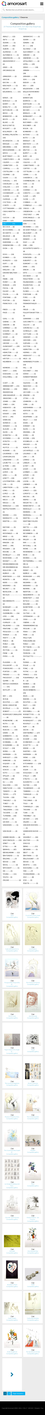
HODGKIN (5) (10, 374)
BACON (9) (9, 82)
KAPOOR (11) (30, 410)
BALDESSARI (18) (31, 89)
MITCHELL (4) (29, 546)
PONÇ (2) (28, 668)
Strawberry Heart (12, 1285)
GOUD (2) (8, 337)
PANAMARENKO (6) (30, 625)
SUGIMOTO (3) (31, 782)
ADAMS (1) (9, 43)
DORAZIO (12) (10, 260)
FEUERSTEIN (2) (31, 285)
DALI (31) (9, 224)
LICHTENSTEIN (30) (11, 481)
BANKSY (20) (28, 98)
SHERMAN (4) (30, 754)
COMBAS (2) (30, 202)
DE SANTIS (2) (11, 233)
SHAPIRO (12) (29, 751)
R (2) (25, 681)
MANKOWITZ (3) (31, 506)
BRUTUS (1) (30, 150)
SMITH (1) (28, 767)
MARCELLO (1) (31, 509)
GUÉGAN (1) (30, 343)
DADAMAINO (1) (29, 221)
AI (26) (28, 46)
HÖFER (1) (29, 374)
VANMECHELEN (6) (11, 837)
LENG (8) (10, 475)
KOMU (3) (28, 435)
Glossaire (37, 1408)
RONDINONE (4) (10, 720)
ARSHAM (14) (30, 76)
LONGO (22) (29, 490)
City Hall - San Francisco (12, 1217)
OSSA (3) (29, 619)
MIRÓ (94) (8, 546)
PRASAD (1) (11, 674)
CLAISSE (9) (10, 196)
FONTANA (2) (9, 297)
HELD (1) (27, 358)
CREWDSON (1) (31, 211)
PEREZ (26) (8, 644)
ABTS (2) (8, 40)
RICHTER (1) (29, 702)
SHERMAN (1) (9, 754)
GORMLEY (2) (10, 334)
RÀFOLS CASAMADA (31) (10, 685)
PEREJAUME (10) (29, 641)
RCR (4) (5, 699)
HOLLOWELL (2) (10, 377)
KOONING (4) (11, 438)
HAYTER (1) (12, 358)
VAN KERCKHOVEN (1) (32, 826)
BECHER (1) (31, 110)
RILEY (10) (29, 705)
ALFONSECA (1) (11, 55)
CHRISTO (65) (31, 193)
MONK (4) (29, 549)
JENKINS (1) (29, 395)
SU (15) (8, 782)
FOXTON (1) (9, 300)
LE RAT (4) (28, 466)
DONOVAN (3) (29, 257)
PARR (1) (28, 635)
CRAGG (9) (28, 208)
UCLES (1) (8, 819)
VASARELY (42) (30, 837)
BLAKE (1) (8, 122)
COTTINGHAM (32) (12, 208)
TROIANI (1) (30, 810)
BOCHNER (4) (29, 125)
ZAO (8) (28, 877)
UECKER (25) (30, 819)
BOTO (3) (29, 138)
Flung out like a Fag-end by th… (12, 983)
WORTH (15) (29, 865)
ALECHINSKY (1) (31, 52)
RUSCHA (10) (10, 730)
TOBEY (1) (8, 803)
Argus (33, 1050)
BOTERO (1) (30, 135)
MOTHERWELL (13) (32, 561)
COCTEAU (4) (9, 202)
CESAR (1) (10, 178)
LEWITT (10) (8, 478)
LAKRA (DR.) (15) (9, 457)
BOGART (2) (9, 128)
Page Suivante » (18, 1393)
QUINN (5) (8, 681)
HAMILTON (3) (31, 349)
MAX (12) (8, 530)
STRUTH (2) (30, 779)
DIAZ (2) (28, 242)
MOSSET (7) (9, 561)
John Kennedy (33, 1016)
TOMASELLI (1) (10, 806)
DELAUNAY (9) (30, 233)
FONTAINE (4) (30, 294)
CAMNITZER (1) (10, 165)
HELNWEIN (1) (11, 362)
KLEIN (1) (29, 429)
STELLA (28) (29, 776)
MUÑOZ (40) (29, 573)
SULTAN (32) (30, 785)
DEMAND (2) (10, 239)
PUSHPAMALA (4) (30, 678)
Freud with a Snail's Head (33, 915)
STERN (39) (8, 779)
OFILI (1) (28, 610)
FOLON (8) (10, 294)
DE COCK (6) (9, 227)
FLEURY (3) (9, 291)
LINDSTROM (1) (10, 487)
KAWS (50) (7, 420)
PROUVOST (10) (11, 678)
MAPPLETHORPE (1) (11, 510)
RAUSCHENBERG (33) (31, 691)
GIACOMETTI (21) (32, 322)
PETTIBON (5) (31, 647)
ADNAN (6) (28, 43)
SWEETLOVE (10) (11, 788)
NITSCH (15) (30, 601)
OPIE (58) (8, 616)
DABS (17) (8, 221)
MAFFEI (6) (29, 500)
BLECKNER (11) (30, 122)
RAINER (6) (29, 684)
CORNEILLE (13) (32, 205)
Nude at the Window (33, 1318)
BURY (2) (27, 156)
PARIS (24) (29, 632)
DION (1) (8, 248)
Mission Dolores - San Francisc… (33, 1218)
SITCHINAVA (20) (32, 763)
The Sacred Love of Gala (33, 1352)
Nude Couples (12, 1318)
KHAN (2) (28, 423)
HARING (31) (29, 352)
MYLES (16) (29, 579)
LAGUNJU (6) (29, 453)
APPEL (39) (29, 64)
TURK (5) (28, 813)
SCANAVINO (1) (11, 739)
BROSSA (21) (29, 147)
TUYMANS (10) (9, 816)
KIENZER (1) (10, 426)
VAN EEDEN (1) (10, 825)
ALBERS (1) (8, 49)
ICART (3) (8, 383)
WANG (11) (30, 846)
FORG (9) (29, 297)
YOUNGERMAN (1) (31, 874)
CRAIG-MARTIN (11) (11, 212)
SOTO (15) (11, 773)
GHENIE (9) (9, 322)
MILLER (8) (29, 539)
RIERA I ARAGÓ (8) (10, 705)
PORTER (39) (10, 671)
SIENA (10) (29, 757)
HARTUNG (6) (9, 355)
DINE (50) (27, 245)
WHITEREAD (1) (11, 856)
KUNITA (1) (30, 447)
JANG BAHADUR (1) (12, 395)
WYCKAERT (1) (11, 868)
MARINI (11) (9, 515)
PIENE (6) (8, 653)
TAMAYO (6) (9, 791)
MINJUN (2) (8, 542)
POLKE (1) (29, 665)
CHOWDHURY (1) (11, 193)
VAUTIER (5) (30, 840)
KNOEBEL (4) (29, 432)
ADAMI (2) (29, 40)
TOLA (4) (28, 803)
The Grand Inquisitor (33, 1117)
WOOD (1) (28, 862)
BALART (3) (9, 89)
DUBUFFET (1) (29, 260)
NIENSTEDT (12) (31, 598)
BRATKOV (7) (30, 144)
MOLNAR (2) (9, 549)
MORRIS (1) (29, 558)
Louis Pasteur (33, 949)
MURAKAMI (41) (31, 576)
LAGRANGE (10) (10, 453)
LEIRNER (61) (30, 472)
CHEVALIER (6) (10, 184)
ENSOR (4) (29, 270)
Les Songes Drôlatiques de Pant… (12, 1185)
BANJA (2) (7, 98)
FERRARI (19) (9, 285)
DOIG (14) (8, 254)
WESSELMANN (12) (11, 852)
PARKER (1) (10, 635)
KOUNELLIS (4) (30, 441)
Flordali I (32, 1150)
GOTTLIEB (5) (30, 334)
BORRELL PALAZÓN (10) (12, 136)
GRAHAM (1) (9, 340)
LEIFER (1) (8, 472)
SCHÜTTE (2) (30, 745)
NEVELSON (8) (10, 592)
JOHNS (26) (9, 401)
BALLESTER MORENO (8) (31, 93)
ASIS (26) (29, 79)
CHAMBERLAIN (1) (31, 181)
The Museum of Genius (33, 982)
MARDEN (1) (29, 512)
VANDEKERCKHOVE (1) (32, 832)
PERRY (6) (9, 647)
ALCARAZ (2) (29, 49)
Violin (33, 1285)
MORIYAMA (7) (10, 558)
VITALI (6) (9, 846)
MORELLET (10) (11, 555)
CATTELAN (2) (31, 171)
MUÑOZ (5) (9, 573)
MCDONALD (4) (10, 533)
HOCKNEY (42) (30, 371)
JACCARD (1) (31, 392)
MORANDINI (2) (31, 552)
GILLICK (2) (29, 325)
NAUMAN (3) (29, 582)
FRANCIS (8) (29, 300)
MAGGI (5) (9, 503)
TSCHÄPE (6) (10, 813)
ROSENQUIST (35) (32, 720)
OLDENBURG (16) (11, 613)
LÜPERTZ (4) (30, 493)
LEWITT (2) (28, 478)
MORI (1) (28, 555)
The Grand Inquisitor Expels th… (12, 1151)
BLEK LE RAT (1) (8, 125)
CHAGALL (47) (10, 181)
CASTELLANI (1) (11, 171)
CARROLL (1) (11, 168)
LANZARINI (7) (10, 460)
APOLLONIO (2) (31, 61)
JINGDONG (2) (10, 398)
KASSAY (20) (9, 414)
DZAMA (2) (9, 267)
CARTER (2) (29, 168)
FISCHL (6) (8, 288)
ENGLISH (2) (8, 270)
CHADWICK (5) (30, 178)
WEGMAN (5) (30, 849)
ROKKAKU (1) (30, 717)
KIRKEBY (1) (29, 426)
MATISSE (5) (9, 527)
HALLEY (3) (9, 349)
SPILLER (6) (9, 776)
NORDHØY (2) (10, 607)
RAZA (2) (28, 696)
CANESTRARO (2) (31, 165)
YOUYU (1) (7, 877)
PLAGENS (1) (9, 662)
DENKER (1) (29, 239)
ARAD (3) (7, 67)
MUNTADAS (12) (11, 576)
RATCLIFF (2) (9, 690)
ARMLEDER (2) (10, 76)
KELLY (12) (30, 420)
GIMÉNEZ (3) (10, 328)
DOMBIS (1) (9, 257)
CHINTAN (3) (11, 190)
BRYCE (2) (9, 153)
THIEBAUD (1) (30, 794)
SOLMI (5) (29, 770)
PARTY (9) (9, 638)
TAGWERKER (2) (31, 788)
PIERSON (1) (29, 653)
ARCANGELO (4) (9, 70)
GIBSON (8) (9, 325)
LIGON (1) (28, 481)
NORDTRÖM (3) (31, 607)
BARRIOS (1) (29, 101)
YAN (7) (28, 871)
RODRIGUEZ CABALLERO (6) (12, 715)
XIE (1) (7, 871)
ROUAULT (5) (31, 724)
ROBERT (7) (12, 711)
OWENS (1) (29, 622)
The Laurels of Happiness (12, 1083)
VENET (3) (9, 843)
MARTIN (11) (9, 521)
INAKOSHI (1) (30, 386)
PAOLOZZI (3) (11, 632)
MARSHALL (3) (32, 515)
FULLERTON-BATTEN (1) (32, 314)
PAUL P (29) (27, 638)
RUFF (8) (28, 727)
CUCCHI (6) (9, 217)
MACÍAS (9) (28, 496)
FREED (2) (9, 309)
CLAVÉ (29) (29, 196)
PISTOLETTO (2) (32, 657)
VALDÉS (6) (29, 822)
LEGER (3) (29, 469)
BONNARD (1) (30, 131)
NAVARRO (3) (30, 585)
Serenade (12, 1251)
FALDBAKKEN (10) (32, 282)
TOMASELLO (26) (31, 806)
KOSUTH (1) (9, 441)
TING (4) (29, 797)
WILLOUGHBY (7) (31, 859)
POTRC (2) (30, 671)
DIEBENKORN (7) (11, 245)
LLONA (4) (29, 487)
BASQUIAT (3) (32, 107)
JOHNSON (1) (30, 401)
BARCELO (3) (10, 101)
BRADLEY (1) (29, 141)
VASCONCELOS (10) (12, 840)
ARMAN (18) (31, 71)
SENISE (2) (29, 748)
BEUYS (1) (9, 119)
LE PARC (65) (9, 466)
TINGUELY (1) (9, 800)
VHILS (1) (26, 843)
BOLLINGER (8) (10, 131)
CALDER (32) (11, 162)
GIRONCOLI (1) (31, 328)
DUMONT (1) (30, 263)
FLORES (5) (31, 291)
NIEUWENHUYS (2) (11, 602)
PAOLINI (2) (29, 628)
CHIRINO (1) (30, 190)
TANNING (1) (31, 791)
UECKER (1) (10, 822)
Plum (32, 1184)
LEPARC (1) (28, 475)
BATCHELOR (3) (10, 110)
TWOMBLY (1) (29, 816)
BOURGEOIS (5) (11, 141)
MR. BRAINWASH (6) (10, 567)
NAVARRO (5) (9, 585)
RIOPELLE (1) (11, 708)
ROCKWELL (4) (31, 711)
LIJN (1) (7, 484)
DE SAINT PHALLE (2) (32, 230)
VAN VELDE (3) (10, 831)
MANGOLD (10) (10, 506)
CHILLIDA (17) (11, 187)
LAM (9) (28, 457)
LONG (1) (8, 490)
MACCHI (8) (9, 496)
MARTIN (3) (30, 518)
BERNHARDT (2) (32, 116)
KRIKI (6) (6, 444)
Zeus (12, 915)
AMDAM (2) (29, 55)
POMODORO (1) (11, 668)
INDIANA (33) (10, 389)
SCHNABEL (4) (10, 742)
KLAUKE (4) (9, 429)
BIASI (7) (28, 119)
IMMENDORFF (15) (11, 386)
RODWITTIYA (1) (31, 714)
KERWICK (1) (9, 423)
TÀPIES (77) (9, 794)
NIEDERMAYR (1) (31, 595)
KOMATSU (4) (10, 435)
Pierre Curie (12, 1016)
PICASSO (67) (30, 650)
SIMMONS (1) (9, 760)
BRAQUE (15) (10, 144)
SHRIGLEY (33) (10, 757)
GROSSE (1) (10, 343)
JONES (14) (8, 404)
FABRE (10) (8, 279)
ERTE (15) (32, 273)
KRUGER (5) (30, 444)
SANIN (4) (8, 733)
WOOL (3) (10, 865)
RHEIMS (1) (29, 699)
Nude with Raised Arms (12, 949)
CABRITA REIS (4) (11, 159)
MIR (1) (29, 542)
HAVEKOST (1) (31, 355)
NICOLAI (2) (12, 596)
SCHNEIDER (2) (31, 742)
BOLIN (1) (27, 128)
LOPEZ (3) (8, 493)
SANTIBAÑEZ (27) (31, 733)
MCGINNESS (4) (30, 533)
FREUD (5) (29, 309)
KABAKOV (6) (9, 407)
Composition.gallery (10, 17)
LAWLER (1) (29, 463)
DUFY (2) (8, 263)
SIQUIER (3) (9, 763)
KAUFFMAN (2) (30, 417)
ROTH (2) (8, 724)
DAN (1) (29, 224)
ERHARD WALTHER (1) (12, 274)
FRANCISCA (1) (10, 303)
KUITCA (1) (10, 447)
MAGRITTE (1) (30, 503)
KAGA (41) (9, 410)
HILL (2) (27, 368)
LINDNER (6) (30, 484)
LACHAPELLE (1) (31, 450)
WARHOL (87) (9, 849)
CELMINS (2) (8, 174)
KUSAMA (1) (9, 450)
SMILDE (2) (10, 767)
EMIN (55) (29, 267)
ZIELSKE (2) (12, 880)
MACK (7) (8, 500)
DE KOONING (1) (11, 230)
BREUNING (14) (10, 147)
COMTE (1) (9, 205)
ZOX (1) (27, 880)
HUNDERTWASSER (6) (30, 378)
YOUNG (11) (9, 874)
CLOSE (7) (28, 199)
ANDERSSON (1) (11, 58)
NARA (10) (10, 582)
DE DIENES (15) (30, 227)
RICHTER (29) (10, 702)
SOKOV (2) (9, 770)
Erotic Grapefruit (12, 1352)
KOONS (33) (29, 438)
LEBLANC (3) (9, 469)
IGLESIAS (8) (30, 383)
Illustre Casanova (33, 1083)
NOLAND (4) (30, 604)
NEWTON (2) (30, 592)
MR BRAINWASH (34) (10, 564)
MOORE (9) (9, 552)
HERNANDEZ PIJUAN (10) (32, 363)
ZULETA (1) (30, 883)
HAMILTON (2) (10, 352)
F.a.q (42, 1408)
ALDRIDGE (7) (10, 52)
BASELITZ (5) (10, 107)
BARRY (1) (9, 104)
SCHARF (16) (30, 739)
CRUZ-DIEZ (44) (31, 214)
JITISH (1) (28, 398)
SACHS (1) (28, 730)
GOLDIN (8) (8, 331)
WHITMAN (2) (30, 856)
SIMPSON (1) (29, 760)
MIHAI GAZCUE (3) (11, 539)
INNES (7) (29, 389)
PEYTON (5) (10, 650)
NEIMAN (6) (29, 589)
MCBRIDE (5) (29, 530)
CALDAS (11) (31, 159)
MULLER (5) (30, 567)
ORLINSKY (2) (10, 619)
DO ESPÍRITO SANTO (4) (32, 249)
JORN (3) (28, 404)
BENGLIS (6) (29, 113)
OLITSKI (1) (29, 613)
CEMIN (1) (30, 174)
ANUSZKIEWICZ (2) (11, 62)
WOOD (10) (9, 862)
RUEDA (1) (9, 727)
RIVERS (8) (28, 708)
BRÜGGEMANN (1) (12, 150)
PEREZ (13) (28, 644)
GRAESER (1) (30, 337)
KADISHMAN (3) (32, 407)
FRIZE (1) (9, 312)
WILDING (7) (10, 859)
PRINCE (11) (30, 674)
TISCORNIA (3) (30, 800)
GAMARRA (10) (31, 319)
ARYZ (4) (6, 79)
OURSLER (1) (9, 622)
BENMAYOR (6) (10, 116)
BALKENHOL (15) (12, 92)
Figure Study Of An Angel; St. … (12, 1050)
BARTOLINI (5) (31, 104)
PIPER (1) (8, 656)
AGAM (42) (9, 46)
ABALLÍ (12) (9, 36)
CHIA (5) (28, 184)
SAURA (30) (30, 736)
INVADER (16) (8, 392)
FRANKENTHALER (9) (32, 304)
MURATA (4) (9, 579)
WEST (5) (28, 852)
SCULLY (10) (9, 748)
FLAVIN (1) (28, 288)
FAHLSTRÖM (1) (31, 279)
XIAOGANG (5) (30, 868)
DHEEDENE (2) (10, 242)
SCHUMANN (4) (11, 745)
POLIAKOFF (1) (10, 665)
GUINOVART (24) (11, 346)
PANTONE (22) (10, 628)
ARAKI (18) (30, 67)
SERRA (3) (9, 751)
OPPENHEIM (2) (31, 616)
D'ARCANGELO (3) (31, 217)
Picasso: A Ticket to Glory (12, 1117)
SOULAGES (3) (30, 773)
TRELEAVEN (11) (10, 810)
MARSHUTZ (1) (10, 518)
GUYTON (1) (29, 346)
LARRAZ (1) (29, 460)
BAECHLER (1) (10, 85)
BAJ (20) (28, 85)
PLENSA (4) (29, 662)
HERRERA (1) (10, 368)
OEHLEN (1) (9, 610)
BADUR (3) (29, 82)
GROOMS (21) (29, 340)
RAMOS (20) (29, 687)
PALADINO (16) (11, 625)
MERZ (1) (8, 536)
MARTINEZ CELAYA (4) (30, 522)
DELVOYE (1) (29, 236)
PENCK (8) (8, 641)
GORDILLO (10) (30, 331)
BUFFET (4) (29, 153)
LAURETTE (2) (11, 463)
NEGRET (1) (9, 589)
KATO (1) (28, 414)
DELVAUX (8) (9, 236)
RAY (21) (7, 696)
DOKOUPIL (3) (31, 254)
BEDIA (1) (8, 113)
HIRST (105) (10, 371)
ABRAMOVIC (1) (31, 36)
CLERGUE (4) (10, 199)
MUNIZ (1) (28, 570)
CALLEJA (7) (29, 162)
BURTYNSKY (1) (11, 156)
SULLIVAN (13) (10, 785)
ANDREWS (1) (30, 58)
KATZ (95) (8, 417)
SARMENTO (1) (10, 736)
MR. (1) (25, 564)
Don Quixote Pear (33, 1251)
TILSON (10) (8, 797)
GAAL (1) (8, 319)
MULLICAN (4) (9, 570)
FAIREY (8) (9, 282)
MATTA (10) (30, 527)
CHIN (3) (28, 187)
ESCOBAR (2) (30, 276)
